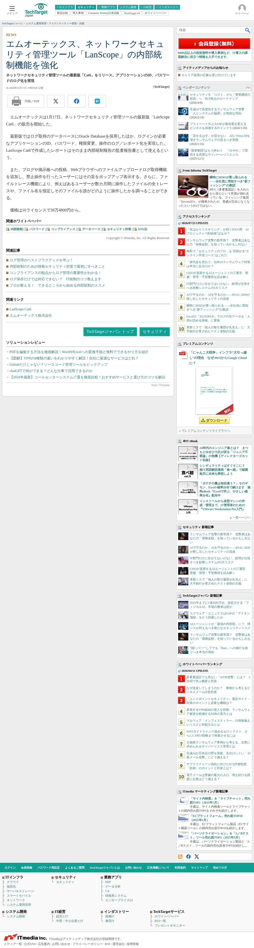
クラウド (13, 882)
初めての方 (220, 867)
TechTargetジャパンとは (105, 867)
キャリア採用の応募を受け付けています (208, 75)
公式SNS (30, 944)
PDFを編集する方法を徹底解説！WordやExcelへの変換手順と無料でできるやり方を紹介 (79, 352)
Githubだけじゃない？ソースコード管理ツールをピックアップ (59, 365)
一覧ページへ (242, 517)
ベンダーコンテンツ (196, 87)
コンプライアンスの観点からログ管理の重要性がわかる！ (56, 273)
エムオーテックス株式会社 (31, 315)
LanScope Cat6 (20, 309)
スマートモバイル (19, 895)
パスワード (36, 229)
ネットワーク (16, 900)
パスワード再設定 (48, 867)
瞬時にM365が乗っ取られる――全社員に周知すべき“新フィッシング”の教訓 (230, 181)
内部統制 (17, 229)
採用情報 (133, 944)
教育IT (109, 921)
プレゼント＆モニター (170, 925)
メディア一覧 (13, 944)
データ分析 (113, 886)
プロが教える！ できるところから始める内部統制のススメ (57, 285)
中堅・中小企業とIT (69, 921)
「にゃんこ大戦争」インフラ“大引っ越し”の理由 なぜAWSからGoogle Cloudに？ (218, 358)
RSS (180, 856)
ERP (108, 882)
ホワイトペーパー (167, 916)
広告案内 (44, 944)
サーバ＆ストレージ (20, 891)
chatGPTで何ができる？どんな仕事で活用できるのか (51, 371)
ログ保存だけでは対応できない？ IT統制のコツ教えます (55, 279)
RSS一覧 (160, 921)
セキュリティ (155, 331)
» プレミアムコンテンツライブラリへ (204, 431)
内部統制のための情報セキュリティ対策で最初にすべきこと (57, 266)
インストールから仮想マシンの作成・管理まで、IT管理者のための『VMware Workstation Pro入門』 (222, 505)
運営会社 (118, 944)
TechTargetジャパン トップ (110, 331)
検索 (248, 30)
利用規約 (180, 867)
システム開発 (16, 916)
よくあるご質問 (74, 867)
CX (107, 891)
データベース (91, 229)
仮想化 (11, 886)
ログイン (10, 867)
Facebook (188, 856)
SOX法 (142, 229)
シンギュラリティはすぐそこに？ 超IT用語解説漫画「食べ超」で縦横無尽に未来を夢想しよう (223, 470)
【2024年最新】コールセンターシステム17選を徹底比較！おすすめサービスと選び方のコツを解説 (87, 377)
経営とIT (62, 916)
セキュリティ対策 (119, 229)
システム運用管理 (19, 905)
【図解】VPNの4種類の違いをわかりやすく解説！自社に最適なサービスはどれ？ (74, 358)
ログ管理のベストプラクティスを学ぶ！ (41, 260)
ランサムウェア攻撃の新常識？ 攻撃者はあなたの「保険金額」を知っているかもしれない (220, 538)
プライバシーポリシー (88, 944)
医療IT (109, 916)
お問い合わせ (133, 867)
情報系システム (116, 895)
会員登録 (26, 867)
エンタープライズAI (119, 900)
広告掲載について (158, 867)
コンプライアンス (63, 229)
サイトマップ (199, 867)
